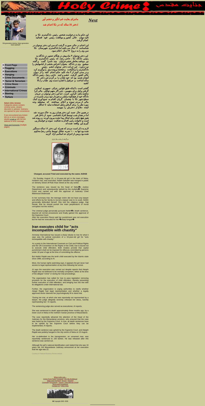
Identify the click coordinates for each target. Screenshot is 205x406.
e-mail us (13, 119)
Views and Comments (12, 125)
